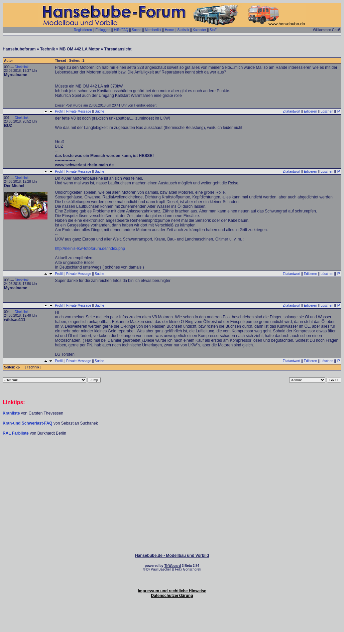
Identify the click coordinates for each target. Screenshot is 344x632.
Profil (59, 111)
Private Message (78, 111)
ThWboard (172, 566)
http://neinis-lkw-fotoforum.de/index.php (90, 248)
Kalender (199, 30)
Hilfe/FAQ (121, 30)
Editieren (310, 111)
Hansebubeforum (19, 49)
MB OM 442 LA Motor (80, 49)
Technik (47, 49)
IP (338, 111)
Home (169, 30)
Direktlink (21, 67)
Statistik (183, 30)
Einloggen (103, 30)
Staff (213, 30)
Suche (136, 30)
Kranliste (11, 413)
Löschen (327, 111)
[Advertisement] (172, 456)
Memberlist (153, 30)
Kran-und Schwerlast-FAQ (28, 423)
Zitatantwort (291, 111)
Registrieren (83, 30)
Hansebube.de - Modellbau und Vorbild (172, 555)
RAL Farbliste (16, 433)
